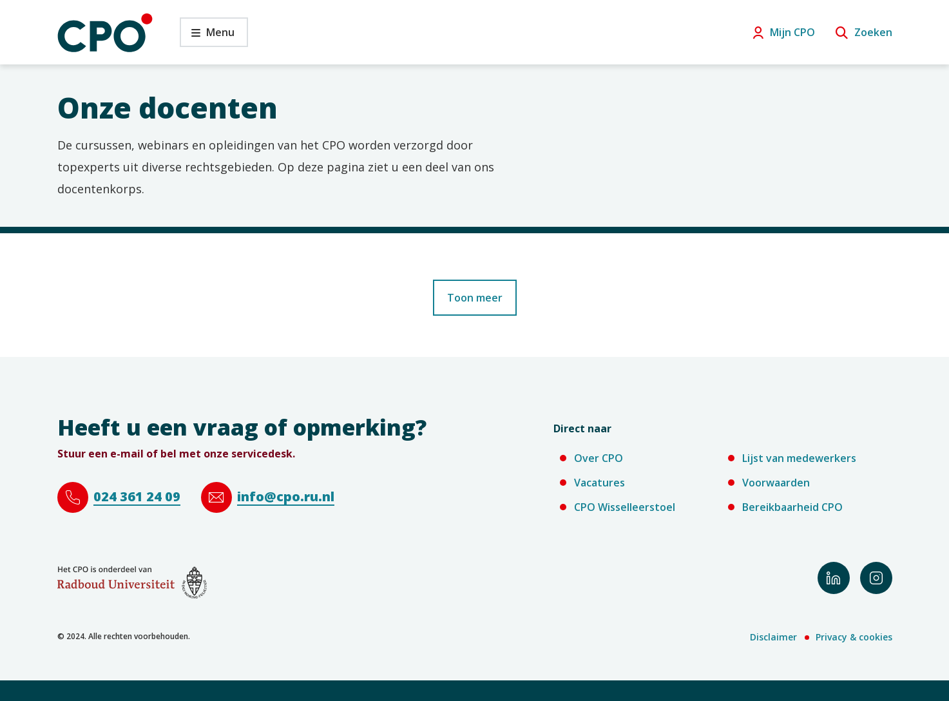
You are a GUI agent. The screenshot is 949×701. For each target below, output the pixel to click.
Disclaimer (773, 637)
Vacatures (599, 482)
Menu (207, 35)
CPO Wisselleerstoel (624, 507)
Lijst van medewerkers (799, 458)
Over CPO (598, 458)
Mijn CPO (792, 32)
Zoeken (873, 32)
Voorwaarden (776, 482)
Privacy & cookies (854, 637)
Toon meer (475, 298)
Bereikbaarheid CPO (792, 507)
